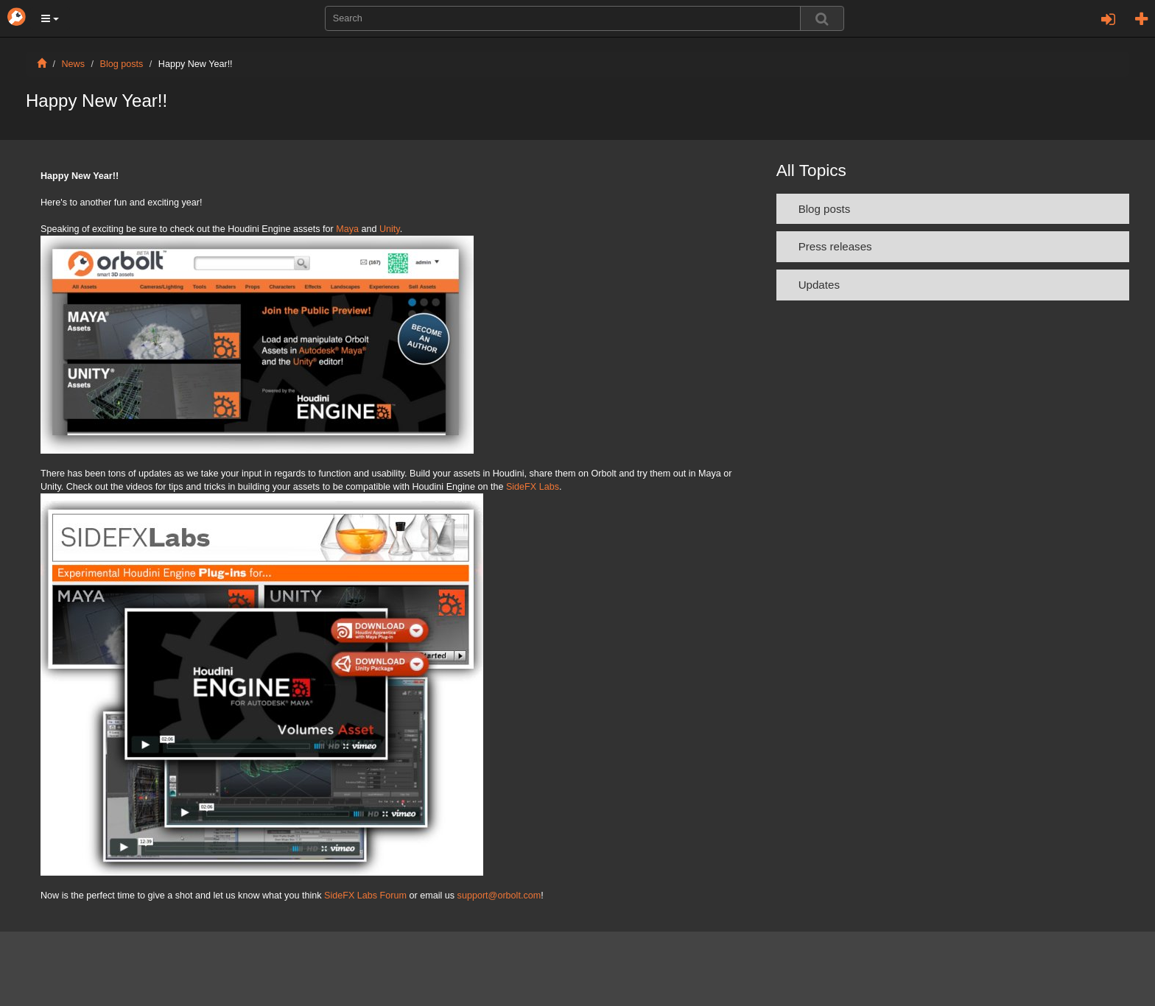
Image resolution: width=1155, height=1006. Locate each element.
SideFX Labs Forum (365, 895)
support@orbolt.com (499, 895)
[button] (50, 18)
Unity (389, 229)
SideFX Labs (532, 487)
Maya (347, 229)
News (73, 64)
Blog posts (122, 64)
